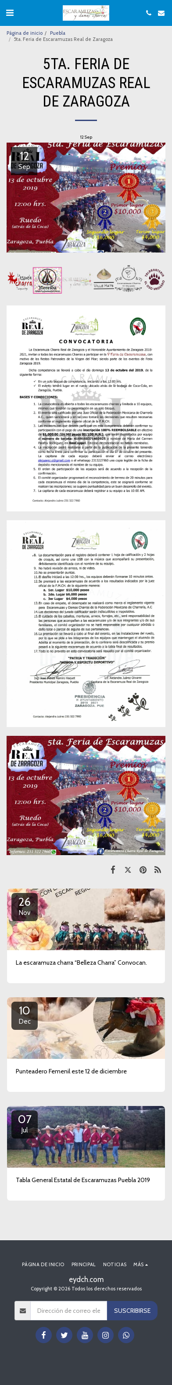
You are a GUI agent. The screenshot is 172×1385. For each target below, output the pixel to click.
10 (24, 1014)
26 (24, 906)
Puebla (57, 33)
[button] (9, 12)
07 (24, 1123)
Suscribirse (132, 1311)
